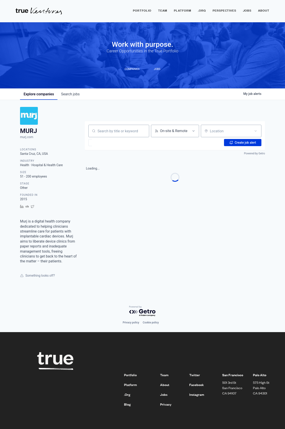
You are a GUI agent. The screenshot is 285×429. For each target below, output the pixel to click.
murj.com (26, 137)
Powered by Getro (254, 153)
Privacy (165, 404)
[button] (103, 142)
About (263, 10)
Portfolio (142, 10)
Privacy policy (131, 322)
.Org (127, 394)
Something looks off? (37, 275)
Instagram (196, 394)
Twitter (194, 375)
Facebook (196, 385)
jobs (70, 94)
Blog (127, 404)
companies (39, 94)
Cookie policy (151, 322)
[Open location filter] (256, 131)
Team (162, 10)
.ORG (202, 10)
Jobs (247, 10)
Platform (182, 10)
